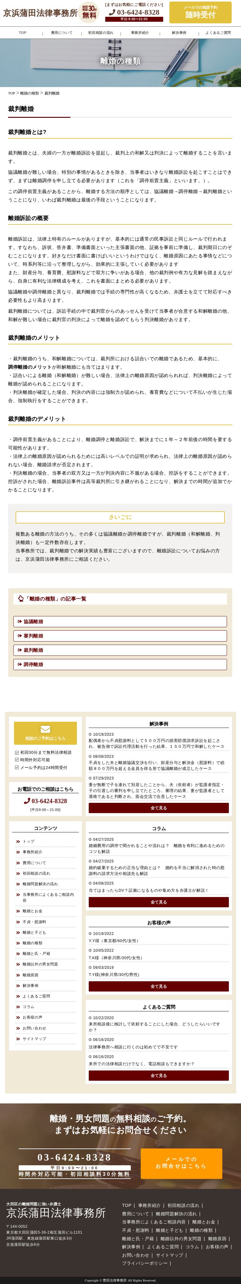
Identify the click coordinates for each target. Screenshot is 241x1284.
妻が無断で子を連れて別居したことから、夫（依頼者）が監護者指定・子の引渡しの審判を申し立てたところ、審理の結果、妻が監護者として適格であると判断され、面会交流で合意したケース (156, 791)
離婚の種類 (32, 943)
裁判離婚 (33, 650)
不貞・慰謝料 (34, 922)
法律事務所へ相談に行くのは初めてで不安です (133, 1047)
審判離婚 (33, 635)
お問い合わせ (34, 1028)
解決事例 (179, 33)
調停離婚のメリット (30, 367)
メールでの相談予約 (200, 12)
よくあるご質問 (218, 33)
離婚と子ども (34, 932)
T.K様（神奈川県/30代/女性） (117, 958)
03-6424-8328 (134, 12)
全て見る (159, 808)
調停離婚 (33, 664)
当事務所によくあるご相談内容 (48, 897)
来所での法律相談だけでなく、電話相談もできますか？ (142, 1064)
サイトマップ (34, 1039)
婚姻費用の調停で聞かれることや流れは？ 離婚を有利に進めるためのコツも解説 (156, 849)
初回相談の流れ (100, 33)
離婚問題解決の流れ (40, 884)
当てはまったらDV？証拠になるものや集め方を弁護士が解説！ (149, 890)
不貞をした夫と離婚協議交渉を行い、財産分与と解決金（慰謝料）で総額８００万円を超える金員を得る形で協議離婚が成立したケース (156, 766)
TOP (22, 33)
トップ (29, 841)
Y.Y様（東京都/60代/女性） (115, 941)
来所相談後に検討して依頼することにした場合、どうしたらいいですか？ (154, 1027)
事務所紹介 (140, 33)
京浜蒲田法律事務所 (40, 13)
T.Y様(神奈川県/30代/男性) (114, 975)
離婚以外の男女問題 (40, 964)
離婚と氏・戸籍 (36, 953)
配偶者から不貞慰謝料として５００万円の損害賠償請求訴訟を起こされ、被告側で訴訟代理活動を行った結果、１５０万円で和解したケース (156, 744)
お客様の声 (32, 1017)
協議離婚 (33, 621)
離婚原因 (31, 975)
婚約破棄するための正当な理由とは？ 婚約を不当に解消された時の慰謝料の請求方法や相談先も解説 (156, 871)
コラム (29, 1007)
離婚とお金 (32, 911)
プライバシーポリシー (145, 1263)
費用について (62, 33)
